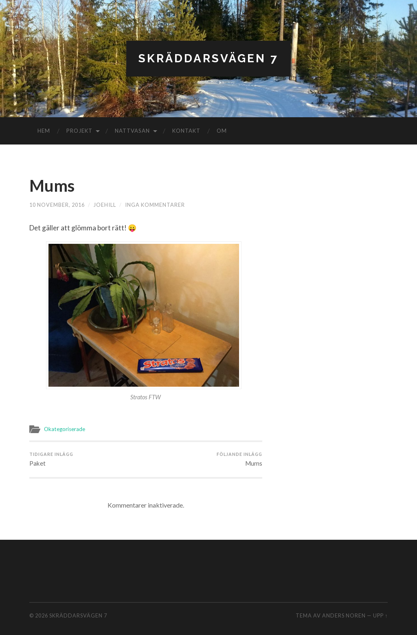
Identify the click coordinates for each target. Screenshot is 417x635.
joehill (105, 204)
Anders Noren (344, 615)
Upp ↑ (380, 615)
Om (222, 130)
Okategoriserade (64, 429)
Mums (52, 185)
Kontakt (186, 130)
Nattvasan (132, 130)
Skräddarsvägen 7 (208, 58)
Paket (51, 459)
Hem (43, 130)
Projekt (79, 130)
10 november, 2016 (57, 204)
